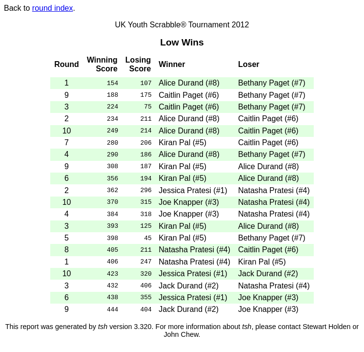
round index (52, 8)
